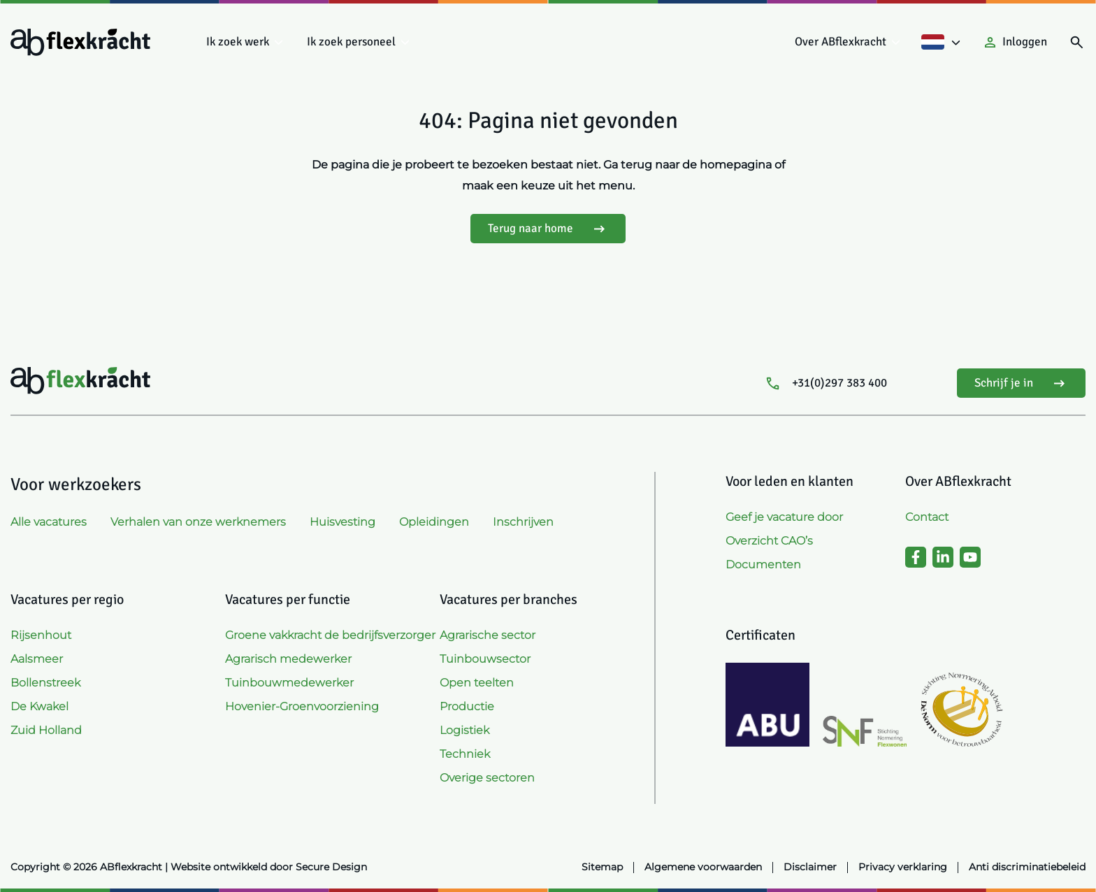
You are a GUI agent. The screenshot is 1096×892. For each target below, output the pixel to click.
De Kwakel (39, 706)
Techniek (465, 754)
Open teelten (477, 682)
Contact (927, 517)
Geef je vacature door (784, 517)
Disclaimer (810, 867)
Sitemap (602, 867)
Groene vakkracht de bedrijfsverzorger (330, 635)
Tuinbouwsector (485, 659)
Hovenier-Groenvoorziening (302, 706)
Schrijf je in (1021, 383)
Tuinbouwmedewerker (289, 682)
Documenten (763, 564)
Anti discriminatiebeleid (1027, 867)
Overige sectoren (487, 777)
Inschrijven (523, 521)
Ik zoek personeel (351, 41)
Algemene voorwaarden (703, 867)
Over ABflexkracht (840, 41)
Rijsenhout (40, 635)
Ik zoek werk (237, 41)
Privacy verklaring (902, 867)
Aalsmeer (36, 659)
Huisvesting (342, 521)
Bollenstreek (45, 682)
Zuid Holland (46, 730)
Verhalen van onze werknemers (198, 521)
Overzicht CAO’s (769, 540)
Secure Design (331, 867)
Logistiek (464, 730)
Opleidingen (434, 521)
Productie (467, 706)
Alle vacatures (48, 521)
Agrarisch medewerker (288, 659)
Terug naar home (548, 229)
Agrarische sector (487, 635)
